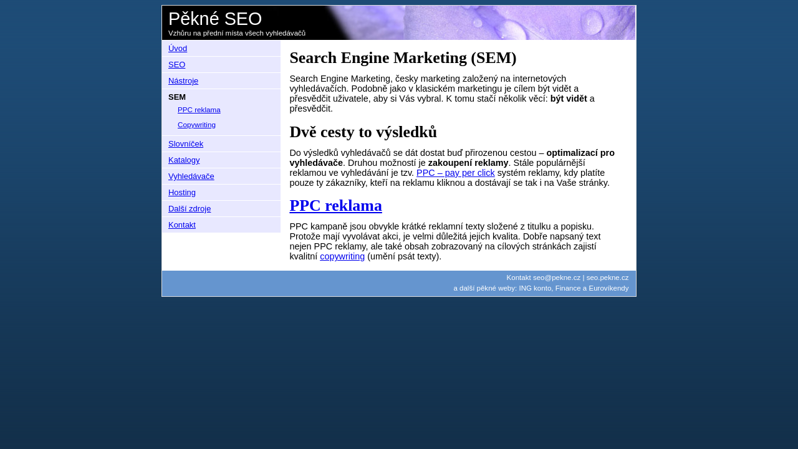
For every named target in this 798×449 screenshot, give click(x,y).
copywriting (342, 256)
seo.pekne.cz (608, 277)
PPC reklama (335, 205)
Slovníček (185, 143)
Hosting (182, 192)
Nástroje (183, 80)
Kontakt (182, 224)
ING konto (535, 288)
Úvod (177, 48)
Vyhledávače (191, 176)
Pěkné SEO (215, 19)
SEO (176, 64)
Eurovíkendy (608, 288)
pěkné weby (496, 288)
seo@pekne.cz (556, 277)
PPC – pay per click (455, 173)
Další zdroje (189, 208)
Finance (568, 288)
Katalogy (184, 160)
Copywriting (197, 124)
